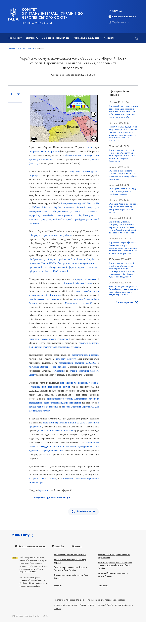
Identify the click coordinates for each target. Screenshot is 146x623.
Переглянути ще (124, 302)
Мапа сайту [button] (21, 535)
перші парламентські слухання (44, 299)
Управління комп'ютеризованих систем (106, 600)
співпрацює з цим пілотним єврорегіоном (50, 235)
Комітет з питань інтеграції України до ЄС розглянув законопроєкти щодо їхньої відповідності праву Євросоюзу (122, 155)
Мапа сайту (103, 586)
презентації (44, 490)
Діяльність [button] (32, 38)
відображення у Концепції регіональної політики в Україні (62, 259)
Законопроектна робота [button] (55, 38)
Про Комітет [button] (15, 38)
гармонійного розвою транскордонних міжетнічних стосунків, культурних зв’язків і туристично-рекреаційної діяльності (64, 446)
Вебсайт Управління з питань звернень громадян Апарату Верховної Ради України (115, 566)
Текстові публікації (26, 49)
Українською (117, 22)
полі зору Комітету (65, 359)
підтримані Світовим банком (77, 283)
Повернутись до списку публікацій (51, 498)
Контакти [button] (109, 38)
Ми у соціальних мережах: (30, 547)
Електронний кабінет (122, 16)
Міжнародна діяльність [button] (86, 38)
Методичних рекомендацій (78, 303)
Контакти (58, 586)
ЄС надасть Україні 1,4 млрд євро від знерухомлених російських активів (122, 191)
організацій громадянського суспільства (48, 339)
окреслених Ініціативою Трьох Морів (56, 430)
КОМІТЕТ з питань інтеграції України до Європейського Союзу (52, 14)
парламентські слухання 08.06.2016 (77, 363)
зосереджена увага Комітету (43, 478)
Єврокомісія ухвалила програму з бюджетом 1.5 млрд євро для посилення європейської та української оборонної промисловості (122, 227)
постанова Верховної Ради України (47, 367)
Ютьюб (76, 547)
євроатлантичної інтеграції (85, 355)
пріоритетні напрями (85, 279)
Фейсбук (58, 547)
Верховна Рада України (37, 23)
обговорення (58, 371)
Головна (11, 49)
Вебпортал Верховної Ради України (70, 555)
